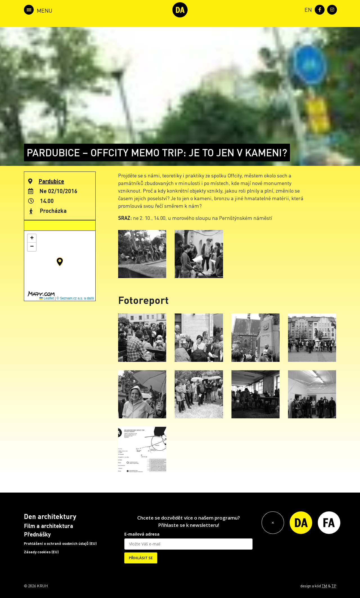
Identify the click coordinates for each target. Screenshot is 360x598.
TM (324, 585)
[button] (60, 262)
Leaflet (46, 298)
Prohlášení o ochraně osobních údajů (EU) (60, 543)
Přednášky (37, 534)
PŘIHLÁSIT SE (141, 557)
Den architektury (50, 516)
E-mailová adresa (141, 534)
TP (334, 585)
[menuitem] (307, 9)
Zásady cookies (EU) (41, 552)
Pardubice (51, 181)
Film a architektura (48, 525)
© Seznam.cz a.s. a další (75, 298)
